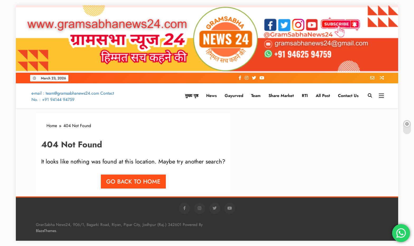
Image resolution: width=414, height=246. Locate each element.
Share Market (281, 96)
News (211, 96)
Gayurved (234, 96)
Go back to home (133, 181)
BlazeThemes (46, 230)
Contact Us (348, 96)
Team (256, 96)
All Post (323, 96)
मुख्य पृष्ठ (191, 96)
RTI (305, 96)
